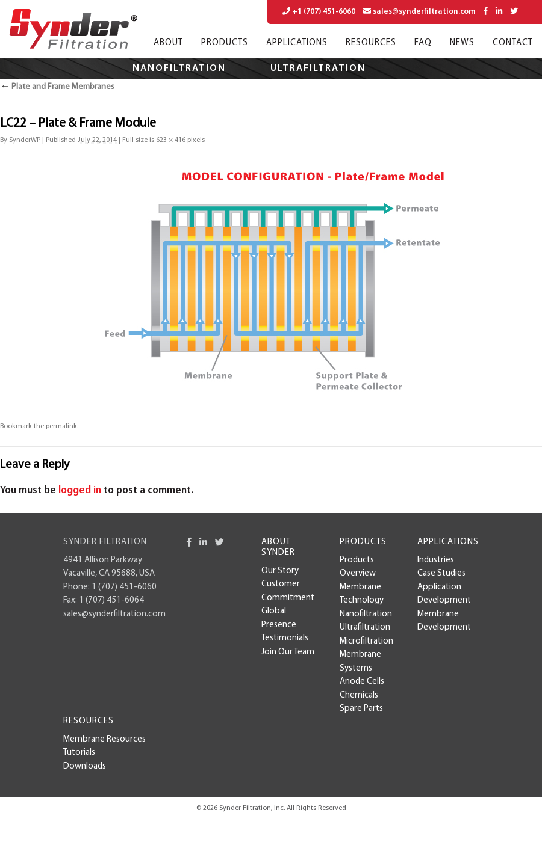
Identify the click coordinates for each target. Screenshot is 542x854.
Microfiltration (209, 90)
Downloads (84, 766)
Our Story (280, 571)
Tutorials (79, 752)
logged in (79, 490)
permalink (61, 426)
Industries (435, 560)
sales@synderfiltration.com (419, 11)
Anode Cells (362, 681)
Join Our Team (287, 652)
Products (224, 43)
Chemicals (359, 695)
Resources (371, 43)
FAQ (423, 43)
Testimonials (284, 638)
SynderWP (24, 140)
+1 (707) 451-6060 (318, 11)
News (462, 43)
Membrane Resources (104, 739)
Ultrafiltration (318, 68)
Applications (297, 43)
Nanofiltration (179, 68)
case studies (441, 573)
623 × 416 (170, 140)
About (168, 43)
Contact (513, 43)
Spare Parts (361, 708)
